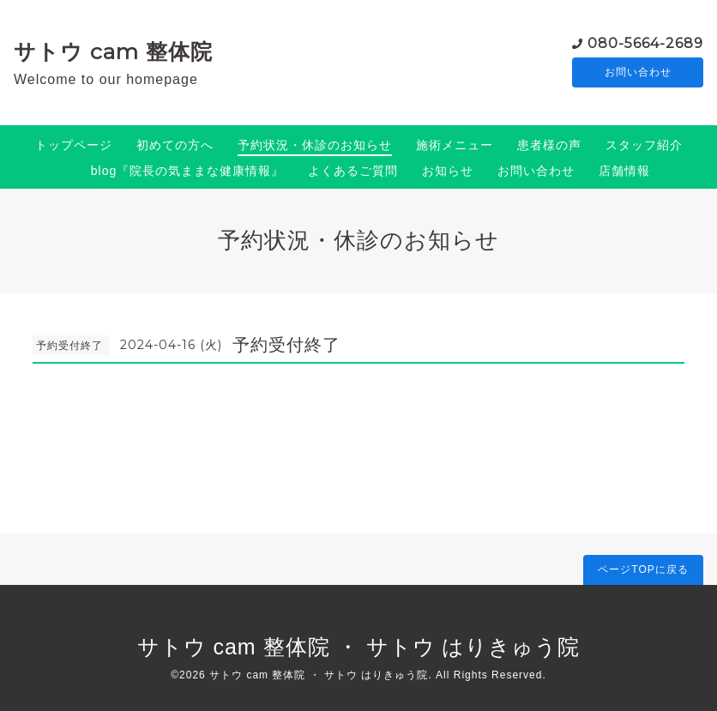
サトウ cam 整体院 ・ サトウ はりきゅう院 (359, 647)
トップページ (73, 145)
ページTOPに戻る (643, 569)
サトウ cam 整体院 (113, 51)
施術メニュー (454, 145)
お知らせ (447, 171)
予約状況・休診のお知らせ (315, 145)
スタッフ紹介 (644, 145)
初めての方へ (175, 145)
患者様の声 (549, 145)
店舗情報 (624, 171)
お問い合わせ (638, 73)
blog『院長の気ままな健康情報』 (187, 171)
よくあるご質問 (353, 171)
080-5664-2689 (645, 42)
